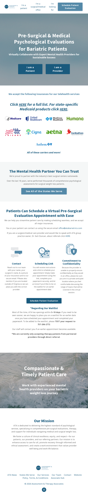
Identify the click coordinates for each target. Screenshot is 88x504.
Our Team (56, 483)
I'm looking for (52, 6)
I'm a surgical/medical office (38, 6)
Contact (67, 483)
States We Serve (27, 483)
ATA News (12, 483)
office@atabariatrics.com (71, 229)
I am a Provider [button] (58, 69)
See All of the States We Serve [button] (44, 191)
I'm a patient (23, 7)
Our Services (43, 483)
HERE (22, 104)
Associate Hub (57, 486)
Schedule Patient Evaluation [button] (70, 7)
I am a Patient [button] (30, 69)
